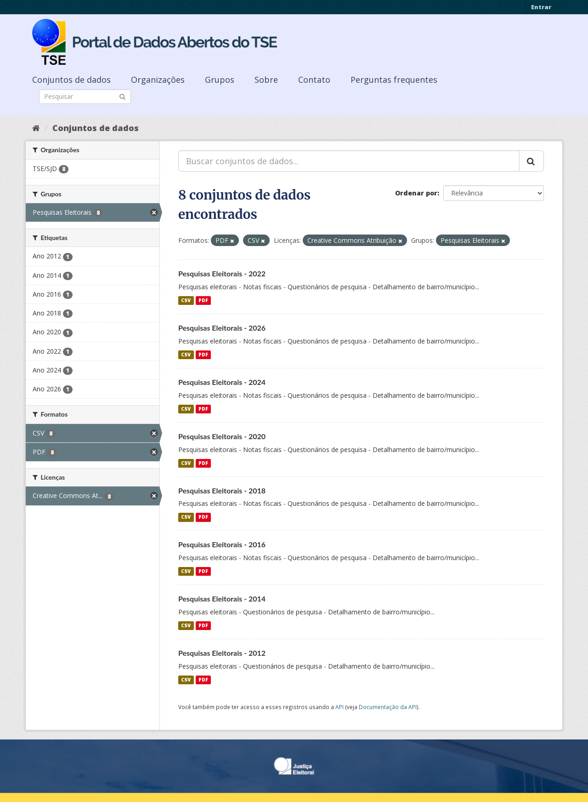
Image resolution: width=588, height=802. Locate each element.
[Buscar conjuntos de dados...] (349, 161)
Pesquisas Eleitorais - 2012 (222, 652)
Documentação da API (388, 706)
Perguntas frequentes (394, 79)
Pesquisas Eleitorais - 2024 (222, 382)
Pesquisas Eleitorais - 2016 (222, 544)
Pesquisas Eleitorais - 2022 (222, 273)
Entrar (541, 7)
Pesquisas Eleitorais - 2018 (222, 490)
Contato (314, 79)
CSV (186, 300)
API (339, 706)
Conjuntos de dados (71, 79)
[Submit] (122, 96)
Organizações (158, 79)
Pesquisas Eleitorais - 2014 (222, 598)
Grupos (219, 79)
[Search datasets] (85, 96)
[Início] (36, 127)
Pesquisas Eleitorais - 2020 (222, 436)
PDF (203, 300)
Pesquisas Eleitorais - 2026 (222, 327)
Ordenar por (416, 193)
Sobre (266, 79)
